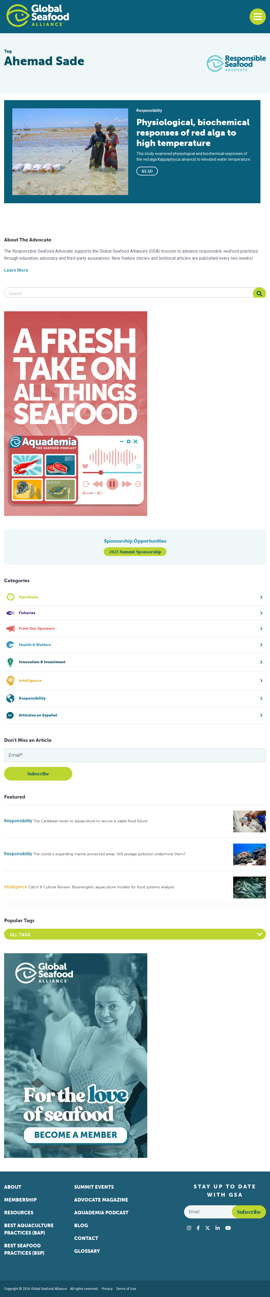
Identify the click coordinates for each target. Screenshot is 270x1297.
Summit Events (94, 1187)
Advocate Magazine (101, 1200)
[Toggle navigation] (258, 16)
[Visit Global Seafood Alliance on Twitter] (207, 1228)
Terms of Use (126, 1289)
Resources (18, 1213)
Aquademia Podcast (101, 1213)
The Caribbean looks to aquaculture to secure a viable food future (90, 821)
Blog (81, 1226)
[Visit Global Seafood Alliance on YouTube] (228, 1228)
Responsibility (18, 820)
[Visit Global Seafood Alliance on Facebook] (198, 1228)
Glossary (87, 1251)
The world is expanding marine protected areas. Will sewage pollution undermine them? (109, 854)
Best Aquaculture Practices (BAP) (29, 1229)
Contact (86, 1238)
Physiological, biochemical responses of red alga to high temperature (193, 132)
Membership (20, 1200)
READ (147, 171)
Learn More (16, 270)
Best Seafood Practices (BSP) (24, 1249)
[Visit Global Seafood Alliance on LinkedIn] (218, 1228)
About (12, 1187)
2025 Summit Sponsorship (135, 552)
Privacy (107, 1289)
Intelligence (15, 886)
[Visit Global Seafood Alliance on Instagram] (189, 1228)
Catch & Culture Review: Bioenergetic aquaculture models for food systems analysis (101, 887)
